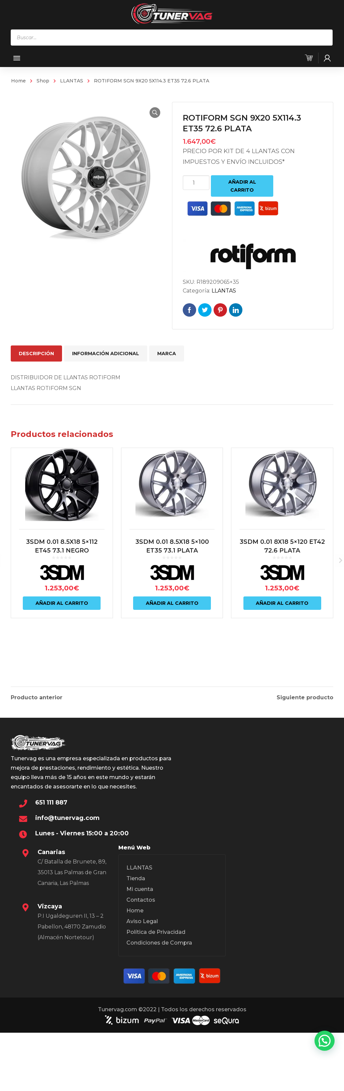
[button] (150, 112)
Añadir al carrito (242, 186)
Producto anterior (36, 763)
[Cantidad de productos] (196, 182)
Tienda (135, 950)
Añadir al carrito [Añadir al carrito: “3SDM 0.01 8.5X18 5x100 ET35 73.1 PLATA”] (172, 631)
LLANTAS (71, 81)
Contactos (140, 972)
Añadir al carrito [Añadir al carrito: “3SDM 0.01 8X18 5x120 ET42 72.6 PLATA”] (282, 631)
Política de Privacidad (155, 1004)
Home (18, 81)
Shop (43, 81)
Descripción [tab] (36, 353)
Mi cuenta (139, 961)
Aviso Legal (142, 993)
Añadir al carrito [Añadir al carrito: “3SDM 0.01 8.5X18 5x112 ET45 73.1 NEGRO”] (62, 631)
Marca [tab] (166, 353)
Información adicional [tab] (105, 353)
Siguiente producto (305, 763)
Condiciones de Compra (159, 1015)
